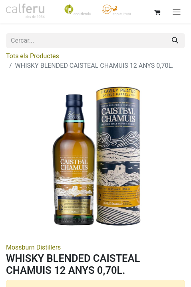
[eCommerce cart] (157, 12)
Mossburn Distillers (33, 247)
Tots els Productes (32, 56)
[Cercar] (175, 40)
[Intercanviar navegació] (176, 11)
